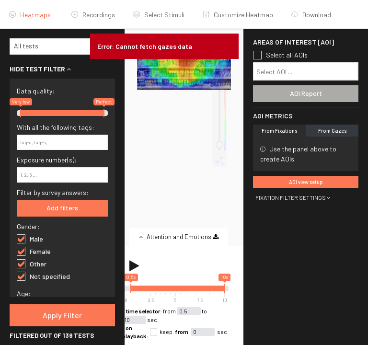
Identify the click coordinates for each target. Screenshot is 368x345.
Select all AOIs (280, 55)
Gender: (28, 226)
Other (31, 263)
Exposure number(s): (47, 160)
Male (30, 238)
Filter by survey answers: (53, 192)
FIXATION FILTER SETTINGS (293, 197)
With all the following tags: (55, 127)
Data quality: (36, 91)
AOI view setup (306, 182)
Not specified (43, 276)
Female (34, 251)
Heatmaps (30, 15)
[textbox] (308, 72)
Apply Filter (62, 315)
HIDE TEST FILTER (40, 69)
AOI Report (306, 93)
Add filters (62, 208)
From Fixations (279, 130)
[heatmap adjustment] (219, 119)
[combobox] (62, 46)
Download (311, 15)
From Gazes (332, 130)
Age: (24, 293)
